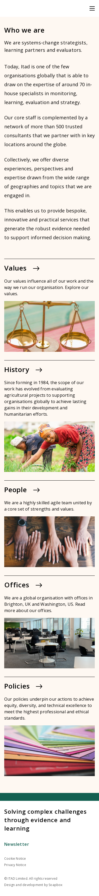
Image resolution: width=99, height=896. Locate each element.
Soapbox (55, 885)
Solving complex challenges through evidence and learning (45, 819)
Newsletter (16, 844)
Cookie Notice (15, 858)
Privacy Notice (15, 865)
